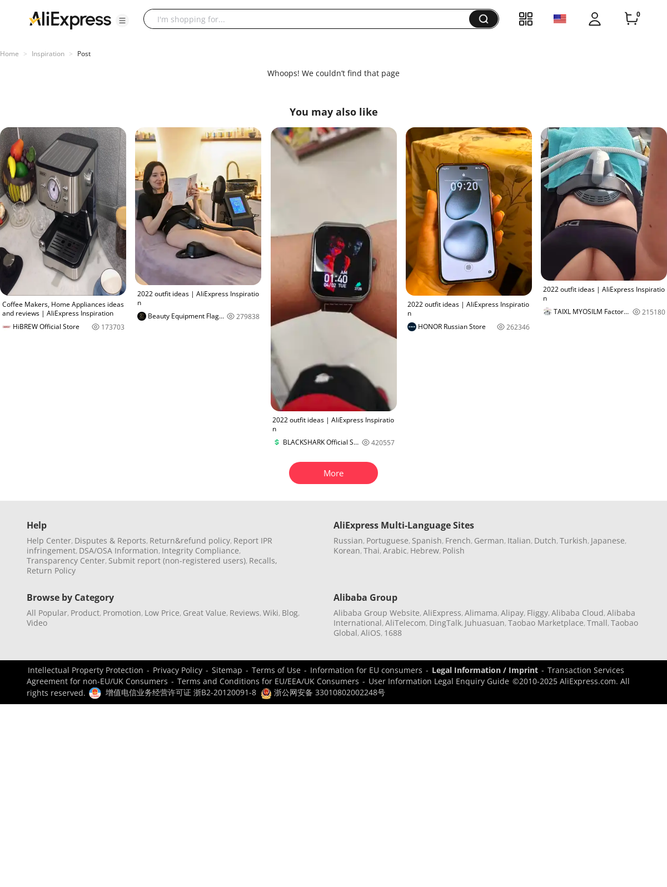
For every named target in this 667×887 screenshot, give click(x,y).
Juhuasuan (485, 622)
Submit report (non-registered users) (177, 560)
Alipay (512, 612)
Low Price (162, 612)
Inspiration (48, 53)
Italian (519, 540)
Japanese (608, 540)
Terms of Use (276, 670)
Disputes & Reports (110, 540)
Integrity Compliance (200, 550)
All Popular (47, 612)
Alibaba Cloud (577, 612)
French (458, 540)
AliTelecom (405, 622)
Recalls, (263, 560)
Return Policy (51, 570)
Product (85, 612)
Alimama (481, 612)
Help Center (49, 540)
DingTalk (445, 622)
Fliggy (537, 612)
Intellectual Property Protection (85, 670)
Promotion (122, 612)
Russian (348, 540)
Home (9, 53)
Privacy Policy (177, 670)
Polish (453, 550)
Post (84, 53)
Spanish (427, 540)
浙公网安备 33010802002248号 (323, 692)
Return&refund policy (190, 540)
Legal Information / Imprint (485, 670)
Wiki (270, 612)
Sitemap (227, 670)
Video (37, 622)
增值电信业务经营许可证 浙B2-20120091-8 (181, 692)
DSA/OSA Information (118, 550)
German (489, 540)
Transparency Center (66, 560)
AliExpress (442, 612)
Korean (347, 550)
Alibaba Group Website (377, 612)
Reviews (245, 612)
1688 (393, 632)
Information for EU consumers (366, 670)
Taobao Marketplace (546, 622)
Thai (372, 550)
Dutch (545, 540)
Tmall (597, 622)
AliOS (371, 632)
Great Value (204, 612)
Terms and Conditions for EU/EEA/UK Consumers (268, 681)
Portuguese (387, 540)
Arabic (395, 550)
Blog (290, 612)
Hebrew (424, 550)
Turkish (574, 540)
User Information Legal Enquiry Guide (439, 681)
